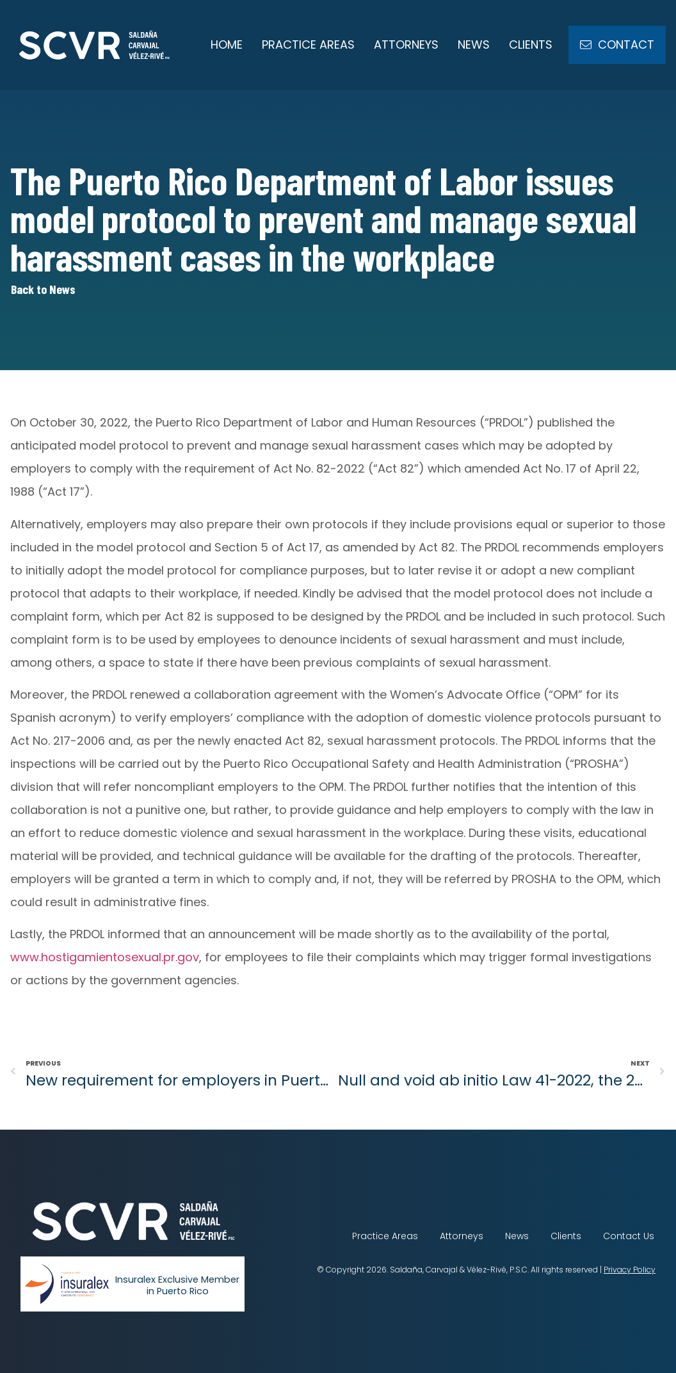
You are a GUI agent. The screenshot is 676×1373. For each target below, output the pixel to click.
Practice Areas (308, 45)
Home (227, 45)
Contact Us (628, 1236)
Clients (530, 45)
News (474, 45)
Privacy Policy (630, 1269)
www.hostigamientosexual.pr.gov (104, 957)
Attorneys (406, 45)
